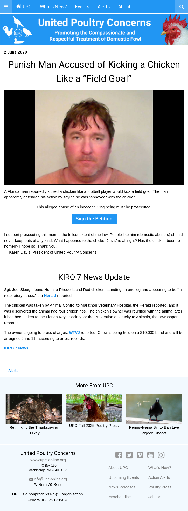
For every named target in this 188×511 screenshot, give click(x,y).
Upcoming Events (123, 477)
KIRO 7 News (16, 348)
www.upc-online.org (48, 459)
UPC (24, 6)
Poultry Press (159, 487)
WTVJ (75, 332)
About (124, 6)
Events (82, 6)
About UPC (118, 467)
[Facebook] (119, 455)
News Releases (121, 487)
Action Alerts (159, 477)
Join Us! (155, 497)
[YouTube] (151, 455)
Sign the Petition (94, 218)
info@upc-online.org (48, 479)
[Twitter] (129, 455)
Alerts (104, 6)
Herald (50, 295)
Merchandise (119, 497)
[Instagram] (161, 455)
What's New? (53, 6)
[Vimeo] (140, 455)
